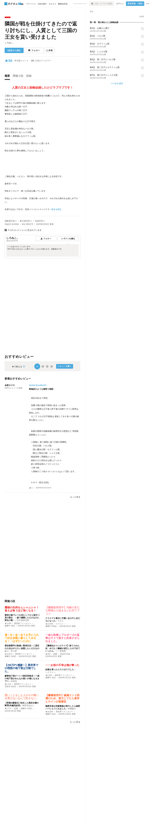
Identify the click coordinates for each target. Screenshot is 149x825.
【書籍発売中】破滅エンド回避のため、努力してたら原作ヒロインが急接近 (62, 698)
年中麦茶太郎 (23, 620)
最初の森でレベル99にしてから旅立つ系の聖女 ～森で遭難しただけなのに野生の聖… (22, 617)
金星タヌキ (10, 385)
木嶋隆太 (72, 708)
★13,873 (8, 654)
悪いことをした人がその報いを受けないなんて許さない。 (22, 697)
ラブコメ (59, 624)
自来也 (14, 681)
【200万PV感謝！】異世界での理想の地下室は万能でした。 (21, 668)
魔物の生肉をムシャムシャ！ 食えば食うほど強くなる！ (23, 609)
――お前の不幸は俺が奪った (62, 665)
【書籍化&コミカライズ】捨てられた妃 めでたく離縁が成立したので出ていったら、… (62, 648)
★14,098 (49, 624)
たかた (61, 621)
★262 (47, 654)
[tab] (8, 76)
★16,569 (49, 712)
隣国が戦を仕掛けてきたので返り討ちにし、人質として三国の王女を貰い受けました (41, 30)
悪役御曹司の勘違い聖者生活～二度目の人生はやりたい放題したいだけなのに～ (22, 648)
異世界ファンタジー (22, 623)
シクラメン (50, 672)
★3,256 (8, 623)
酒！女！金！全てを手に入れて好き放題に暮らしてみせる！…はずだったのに (22, 638)
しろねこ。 (10, 43)
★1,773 (8, 708)
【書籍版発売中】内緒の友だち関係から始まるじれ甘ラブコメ (62, 610)
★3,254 (48, 675)
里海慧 (63, 651)
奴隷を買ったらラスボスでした (59, 669)
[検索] (92, 3)
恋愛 (55, 654)
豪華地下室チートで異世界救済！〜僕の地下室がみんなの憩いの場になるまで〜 (22, 678)
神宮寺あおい (28, 705)
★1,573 (8, 684)
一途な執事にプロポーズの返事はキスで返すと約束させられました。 (62, 638)
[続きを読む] (42, 152)
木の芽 (14, 651)
